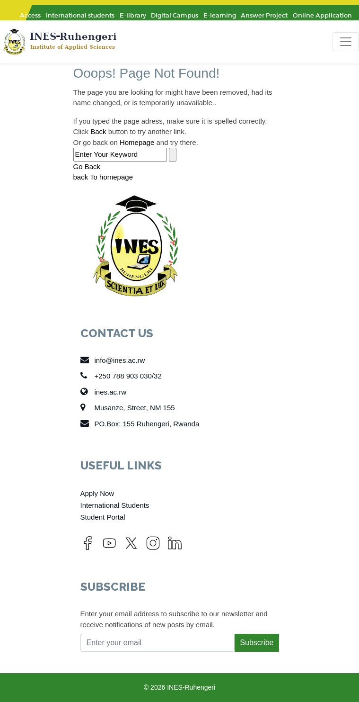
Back (98, 131)
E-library (133, 15)
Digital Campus (174, 15)
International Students (114, 505)
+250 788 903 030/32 (121, 375)
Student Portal (102, 517)
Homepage (137, 142)
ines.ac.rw (103, 391)
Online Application (322, 15)
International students (80, 15)
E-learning (219, 15)
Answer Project (264, 15)
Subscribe (256, 643)
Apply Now (97, 493)
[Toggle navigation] (346, 41)
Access (30, 15)
